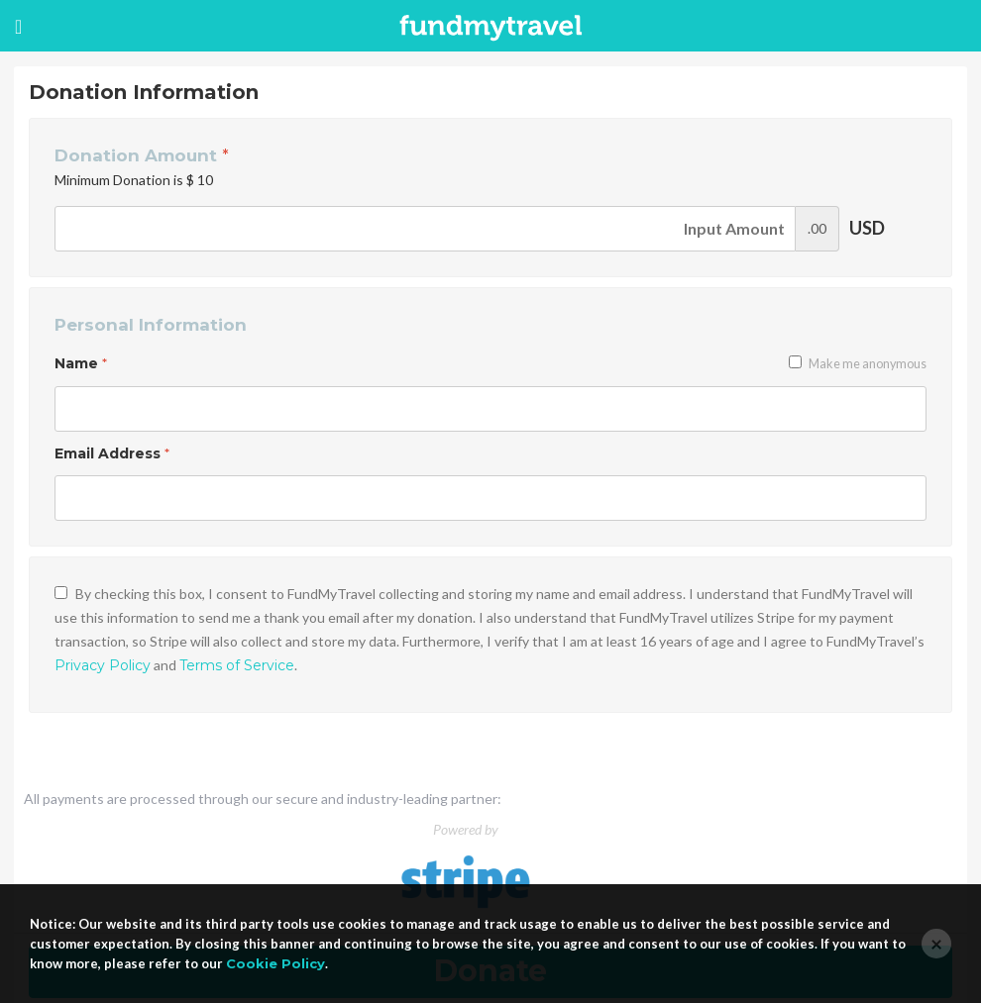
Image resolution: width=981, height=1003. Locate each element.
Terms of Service (236, 665)
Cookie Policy (275, 963)
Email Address (111, 453)
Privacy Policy (102, 665)
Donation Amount (141, 155)
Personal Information (150, 325)
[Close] (936, 943)
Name (80, 363)
